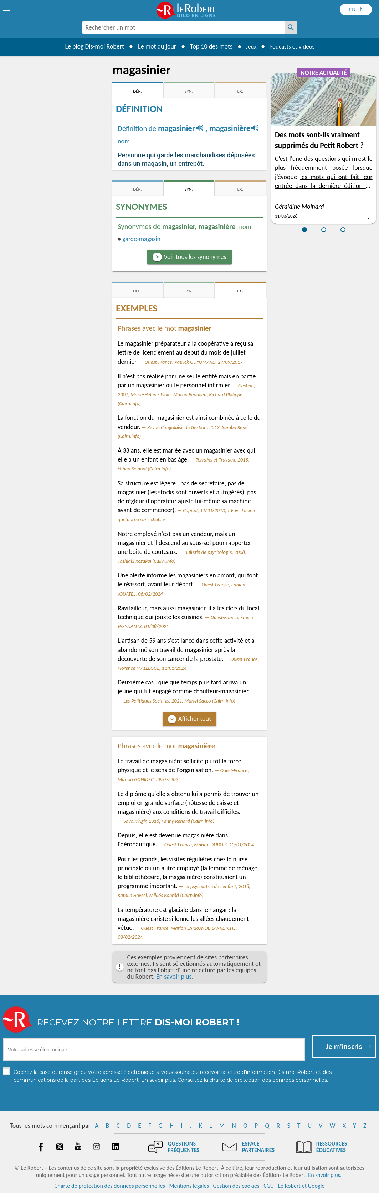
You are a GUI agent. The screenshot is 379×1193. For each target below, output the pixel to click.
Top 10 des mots (208, 46)
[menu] (7, 9)
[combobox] (183, 27)
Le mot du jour (154, 46)
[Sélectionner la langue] (356, 9)
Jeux (249, 46)
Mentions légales (189, 1185)
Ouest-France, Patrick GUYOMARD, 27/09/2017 (194, 362)
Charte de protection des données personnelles (110, 1185)
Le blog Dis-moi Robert (92, 46)
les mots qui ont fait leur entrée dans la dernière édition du (324, 186)
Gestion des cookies (236, 1185)
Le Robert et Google (301, 1185)
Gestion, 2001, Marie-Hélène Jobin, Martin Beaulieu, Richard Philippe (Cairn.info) (186, 394)
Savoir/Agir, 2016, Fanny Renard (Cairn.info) (168, 821)
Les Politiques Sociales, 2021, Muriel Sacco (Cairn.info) (179, 701)
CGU (268, 1185)
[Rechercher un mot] (291, 27)
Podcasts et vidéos (293, 46)
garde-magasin (141, 239)
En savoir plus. (174, 976)
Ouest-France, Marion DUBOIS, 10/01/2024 (209, 844)
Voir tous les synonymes (195, 257)
